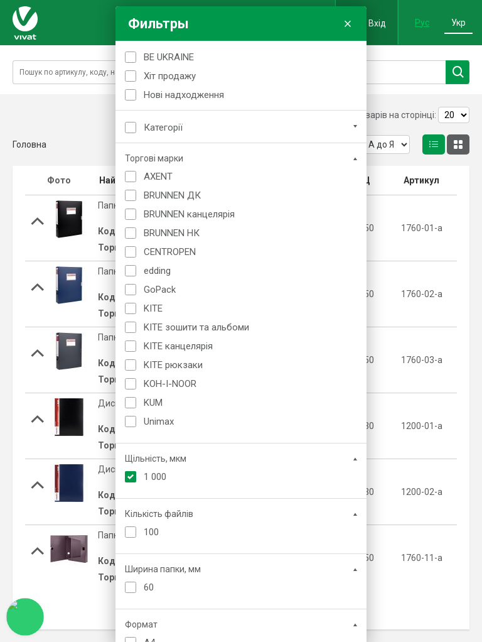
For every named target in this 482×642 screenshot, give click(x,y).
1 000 (155, 476)
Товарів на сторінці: (395, 115)
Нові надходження (184, 95)
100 (151, 532)
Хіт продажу (170, 76)
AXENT (158, 176)
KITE (153, 308)
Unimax (159, 421)
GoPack (160, 289)
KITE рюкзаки (173, 365)
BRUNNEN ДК (172, 195)
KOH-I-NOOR (170, 383)
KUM (153, 402)
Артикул (421, 180)
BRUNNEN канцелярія (189, 214)
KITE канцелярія (178, 346)
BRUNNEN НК (172, 233)
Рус (422, 23)
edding (157, 270)
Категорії (163, 127)
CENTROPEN (170, 252)
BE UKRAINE (169, 57)
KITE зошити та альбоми (196, 327)
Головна (29, 144)
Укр (458, 23)
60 (149, 587)
